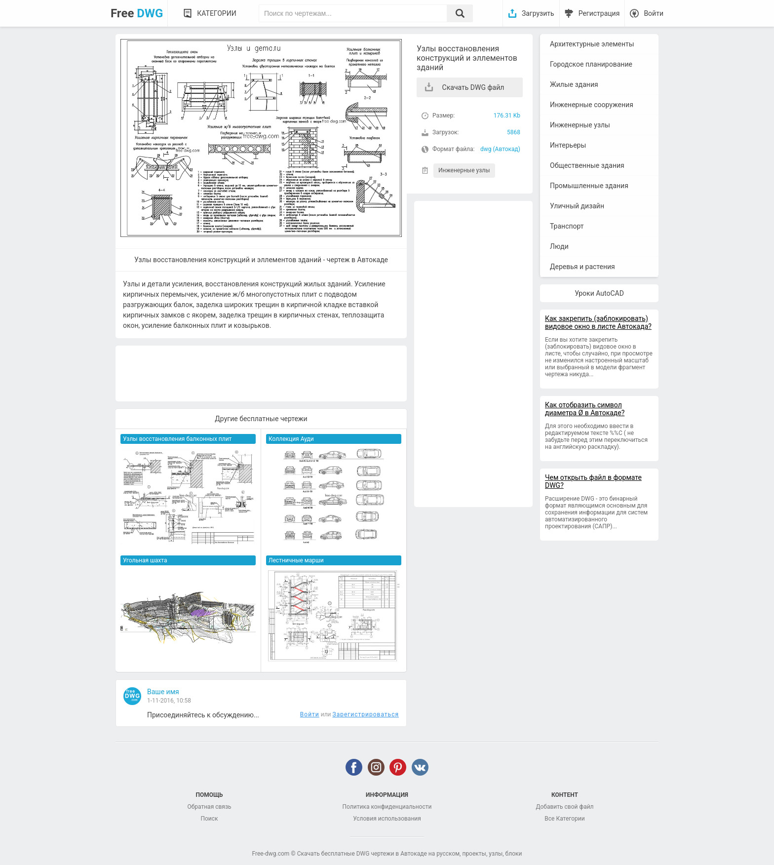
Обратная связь (209, 806)
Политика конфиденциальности (387, 806)
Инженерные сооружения (591, 105)
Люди (559, 246)
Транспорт (567, 226)
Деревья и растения (582, 267)
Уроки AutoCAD (599, 293)
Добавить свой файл (564, 806)
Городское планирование (591, 64)
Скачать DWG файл (473, 87)
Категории (216, 13)
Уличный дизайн (577, 206)
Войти (653, 13)
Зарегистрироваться (366, 714)
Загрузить (538, 13)
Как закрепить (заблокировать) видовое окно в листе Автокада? (598, 322)
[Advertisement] (473, 354)
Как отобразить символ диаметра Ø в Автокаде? (584, 409)
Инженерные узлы (464, 170)
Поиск (209, 818)
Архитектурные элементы (592, 44)
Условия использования (387, 818)
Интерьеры (568, 145)
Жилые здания (574, 84)
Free (137, 13)
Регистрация (599, 13)
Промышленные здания (589, 186)
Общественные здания (587, 165)
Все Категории (564, 818)
